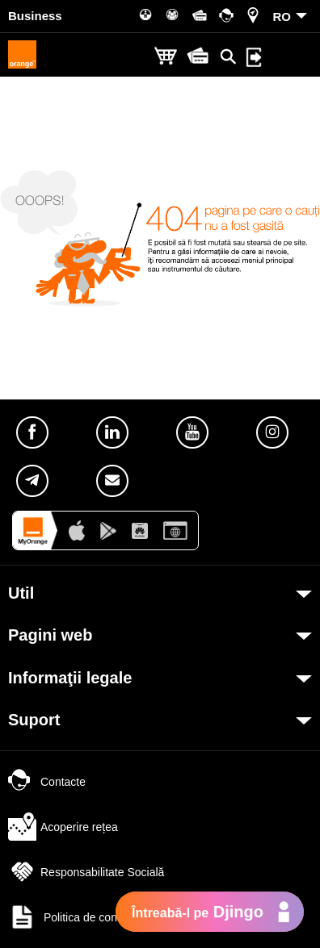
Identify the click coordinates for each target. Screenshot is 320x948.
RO (282, 16)
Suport (34, 720)
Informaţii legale (70, 678)
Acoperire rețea (63, 827)
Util (21, 593)
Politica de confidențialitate (93, 917)
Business (35, 16)
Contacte (47, 781)
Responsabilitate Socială (86, 872)
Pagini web (50, 635)
